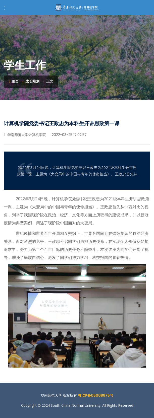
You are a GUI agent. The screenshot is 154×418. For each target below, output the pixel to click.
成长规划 (32, 81)
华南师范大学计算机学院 (25, 134)
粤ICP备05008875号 (95, 395)
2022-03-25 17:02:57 (69, 134)
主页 (14, 81)
